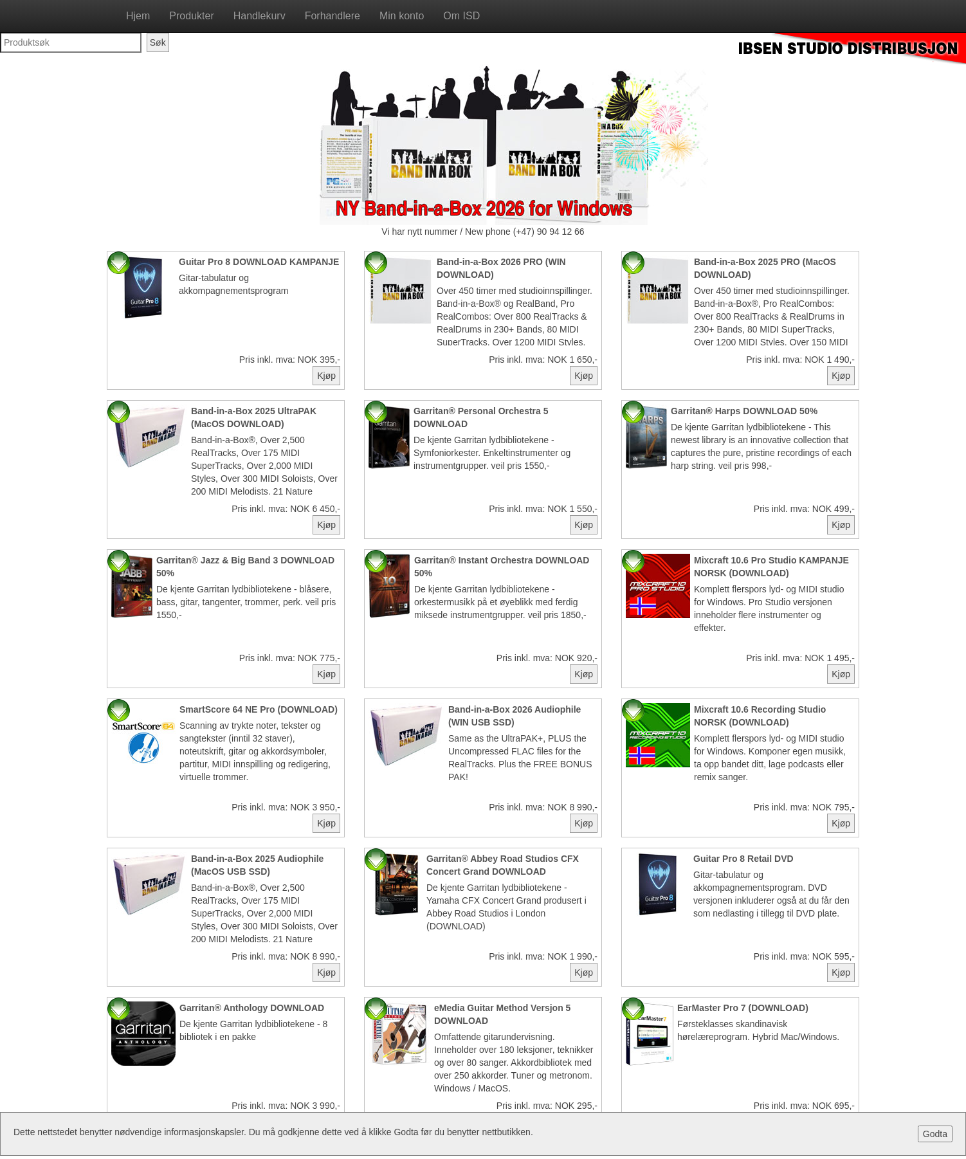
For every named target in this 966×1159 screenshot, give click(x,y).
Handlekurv (259, 15)
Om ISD (461, 15)
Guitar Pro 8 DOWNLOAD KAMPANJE (259, 262)
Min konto (401, 15)
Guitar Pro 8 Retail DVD (743, 858)
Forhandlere (332, 15)
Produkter (191, 15)
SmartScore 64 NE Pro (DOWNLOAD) (258, 709)
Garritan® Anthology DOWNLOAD (251, 1008)
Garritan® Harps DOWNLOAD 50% (744, 411)
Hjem (138, 15)
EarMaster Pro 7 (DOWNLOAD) (742, 1008)
